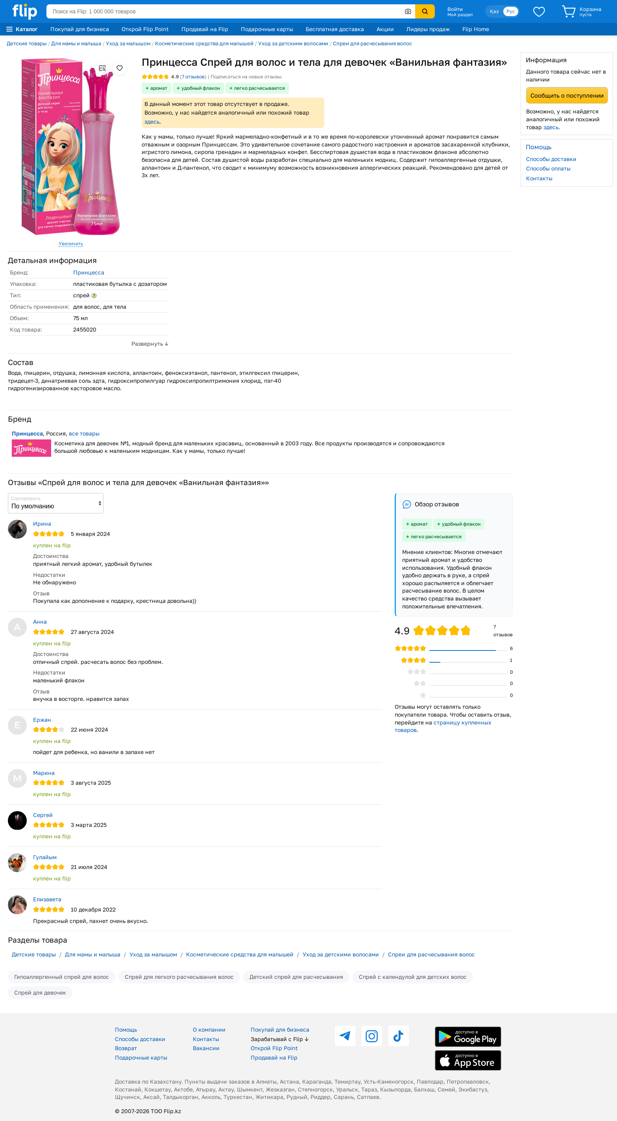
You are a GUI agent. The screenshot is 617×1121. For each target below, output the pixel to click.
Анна (40, 621)
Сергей (43, 815)
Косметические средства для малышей (204, 43)
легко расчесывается (259, 88)
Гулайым (45, 857)
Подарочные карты (267, 29)
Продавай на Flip (204, 29)
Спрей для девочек (40, 992)
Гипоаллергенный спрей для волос (61, 976)
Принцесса (88, 272)
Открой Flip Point (145, 29)
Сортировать (26, 498)
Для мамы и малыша (76, 43)
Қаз (494, 11)
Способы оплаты (548, 168)
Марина (44, 772)
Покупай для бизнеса (79, 29)
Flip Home (475, 29)
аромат (158, 88)
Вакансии (206, 1048)
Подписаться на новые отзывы (246, 77)
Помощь (126, 1029)
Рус (510, 11)
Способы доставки (551, 159)
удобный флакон (200, 88)
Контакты (539, 178)
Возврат (126, 1048)
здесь (151, 121)
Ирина (42, 523)
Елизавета (47, 899)
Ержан (42, 719)
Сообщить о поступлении (567, 95)
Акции (385, 29)
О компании (209, 1029)
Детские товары (26, 43)
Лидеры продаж (428, 29)
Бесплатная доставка (335, 29)
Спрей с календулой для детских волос (413, 976)
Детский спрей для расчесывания (296, 976)
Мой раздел (460, 14)
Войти (455, 9)
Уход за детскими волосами (293, 43)
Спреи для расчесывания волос (372, 43)
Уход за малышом (128, 43)
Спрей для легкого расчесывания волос (179, 976)
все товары (84, 433)
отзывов (193, 77)
